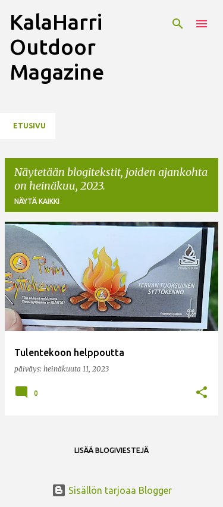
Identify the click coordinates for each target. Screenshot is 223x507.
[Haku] (178, 24)
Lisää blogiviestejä (111, 450)
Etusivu (29, 126)
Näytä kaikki (36, 201)
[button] (201, 393)
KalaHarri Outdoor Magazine (57, 47)
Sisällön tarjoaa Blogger (112, 490)
